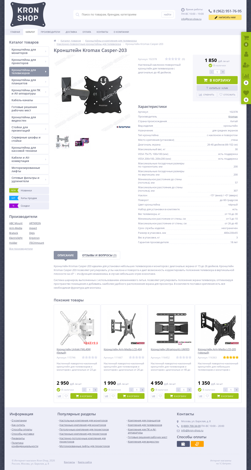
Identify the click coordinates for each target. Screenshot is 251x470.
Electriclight (16, 238)
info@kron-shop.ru (191, 19)
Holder (13, 243)
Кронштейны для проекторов (29, 61)
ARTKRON (35, 223)
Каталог (30, 31)
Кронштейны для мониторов (29, 51)
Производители (50, 31)
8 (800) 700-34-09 (191, 426)
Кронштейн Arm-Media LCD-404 (123, 349)
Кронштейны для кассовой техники (24, 149)
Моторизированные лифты (26, 169)
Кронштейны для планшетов (29, 81)
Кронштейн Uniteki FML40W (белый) (74, 351)
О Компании (121, 31)
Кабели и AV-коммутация (29, 159)
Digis (32, 233)
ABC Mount (16, 223)
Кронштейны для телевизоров (29, 71)
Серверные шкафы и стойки (26, 139)
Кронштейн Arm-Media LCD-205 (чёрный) (217, 351)
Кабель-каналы (22, 100)
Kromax (233, 116)
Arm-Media (15, 228)
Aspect (33, 228)
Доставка (71, 31)
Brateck (13, 233)
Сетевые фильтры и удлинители (29, 179)
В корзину (217, 80)
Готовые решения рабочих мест (24, 108)
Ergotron (34, 238)
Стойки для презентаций (29, 128)
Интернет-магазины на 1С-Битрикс (224, 462)
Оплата (87, 31)
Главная (15, 31)
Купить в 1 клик (217, 88)
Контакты (102, 31)
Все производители (21, 248)
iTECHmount (36, 243)
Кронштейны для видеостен (24, 118)
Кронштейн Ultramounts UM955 (170, 349)
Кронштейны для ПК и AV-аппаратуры (29, 91)
